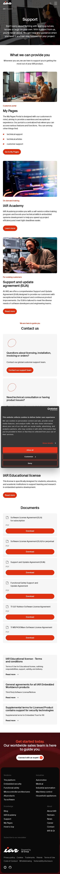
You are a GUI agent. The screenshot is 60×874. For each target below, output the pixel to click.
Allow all (30, 450)
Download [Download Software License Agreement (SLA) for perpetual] (30, 552)
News (49, 819)
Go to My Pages (12, 152)
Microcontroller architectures (17, 791)
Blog (6, 811)
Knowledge (8, 806)
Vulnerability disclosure (43, 861)
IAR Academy (10, 815)
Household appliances (46, 795)
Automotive (41, 780)
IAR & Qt (51, 830)
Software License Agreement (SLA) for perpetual (32, 541)
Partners (51, 815)
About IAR (51, 811)
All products (9, 795)
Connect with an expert (28, 757)
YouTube (5, 867)
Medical (39, 784)
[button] (50, 3)
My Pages (8, 823)
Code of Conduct (11, 861)
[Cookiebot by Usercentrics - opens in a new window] (47, 409)
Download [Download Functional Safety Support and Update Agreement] (30, 596)
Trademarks (30, 857)
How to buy (9, 826)
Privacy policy (9, 857)
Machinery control (44, 791)
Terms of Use (49, 857)
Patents (40, 857)
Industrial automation (45, 787)
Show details (48, 443)
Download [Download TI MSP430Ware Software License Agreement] (30, 638)
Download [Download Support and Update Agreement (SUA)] (30, 572)
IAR (4, 9)
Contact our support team (20, 370)
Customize (30, 457)
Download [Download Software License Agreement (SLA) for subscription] (30, 531)
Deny (30, 463)
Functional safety (11, 787)
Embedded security (12, 784)
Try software (9, 799)
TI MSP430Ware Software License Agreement (31, 627)
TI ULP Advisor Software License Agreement (30, 606)
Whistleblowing (25, 861)
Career (50, 823)
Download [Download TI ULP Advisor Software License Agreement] (30, 617)
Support (10, 9)
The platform (9, 780)
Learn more (10, 228)
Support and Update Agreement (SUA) (28, 562)
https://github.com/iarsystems (10, 867)
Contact (50, 826)
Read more (10, 311)
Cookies (20, 857)
